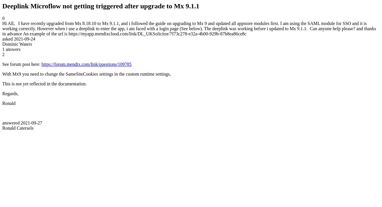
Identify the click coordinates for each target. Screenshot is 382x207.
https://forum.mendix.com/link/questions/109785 (87, 64)
